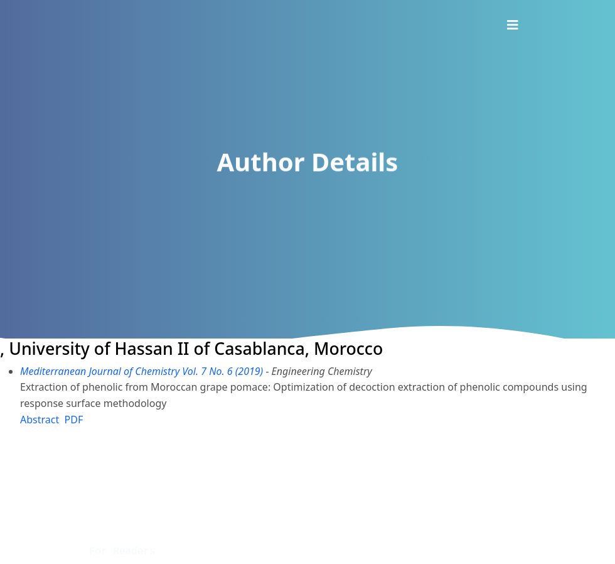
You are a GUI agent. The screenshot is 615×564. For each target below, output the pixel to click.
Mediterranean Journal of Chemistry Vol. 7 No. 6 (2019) (141, 371)
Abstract (39, 419)
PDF (74, 419)
